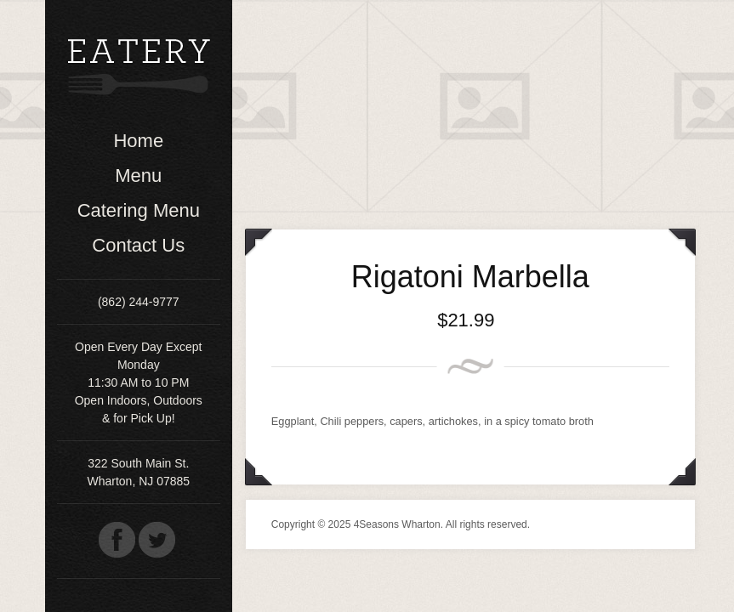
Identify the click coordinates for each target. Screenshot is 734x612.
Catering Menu (138, 210)
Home (138, 140)
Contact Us (138, 245)
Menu (138, 175)
